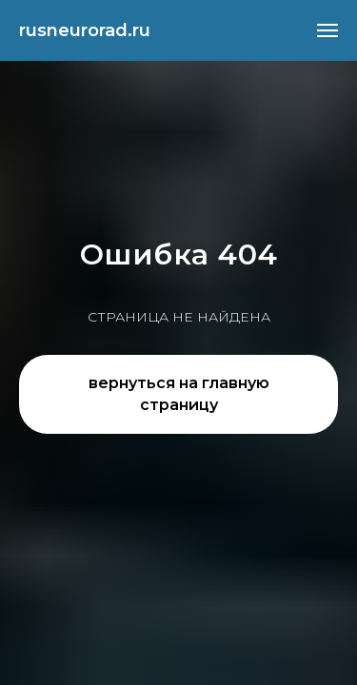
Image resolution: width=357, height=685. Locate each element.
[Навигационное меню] (327, 30)
